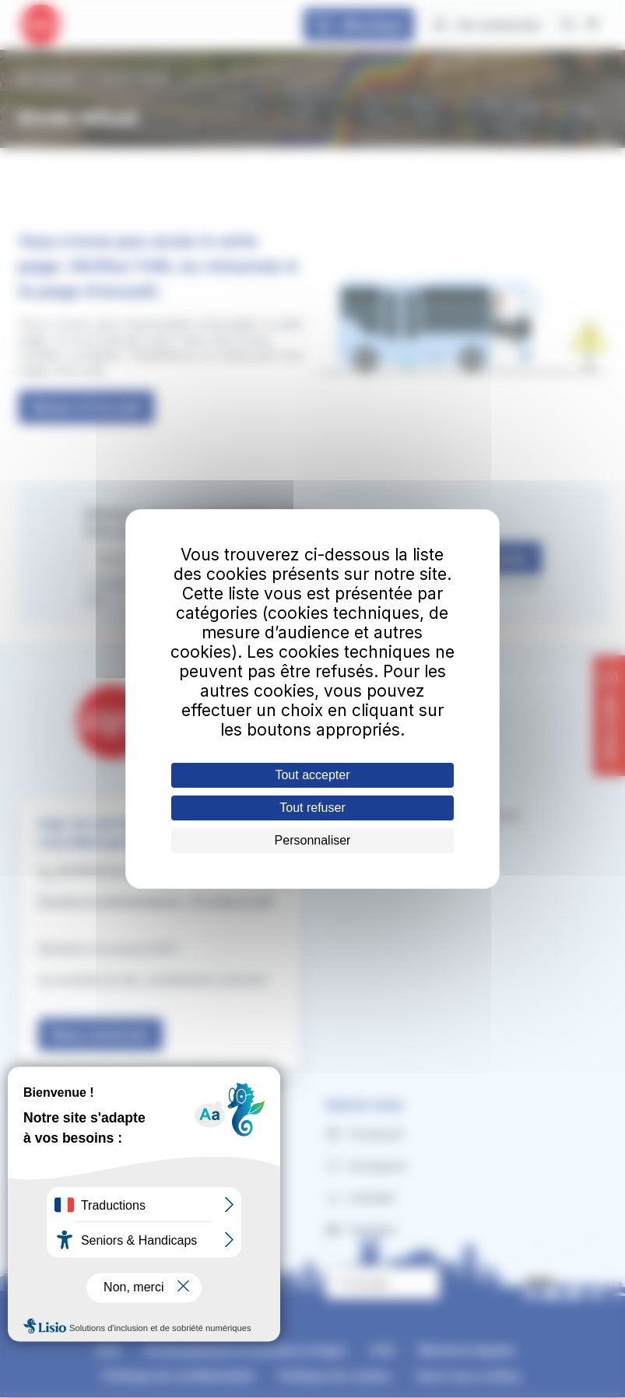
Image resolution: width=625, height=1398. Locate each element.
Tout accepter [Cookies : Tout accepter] (312, 775)
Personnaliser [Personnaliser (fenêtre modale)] (313, 840)
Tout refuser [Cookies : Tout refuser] (312, 807)
